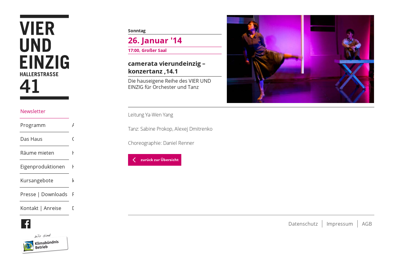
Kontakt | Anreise (40, 208)
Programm (33, 125)
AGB (367, 223)
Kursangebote (36, 180)
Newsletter (33, 111)
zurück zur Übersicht (153, 160)
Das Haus (31, 139)
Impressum (340, 223)
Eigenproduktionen (42, 166)
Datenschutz (303, 223)
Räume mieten (37, 152)
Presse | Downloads (43, 194)
